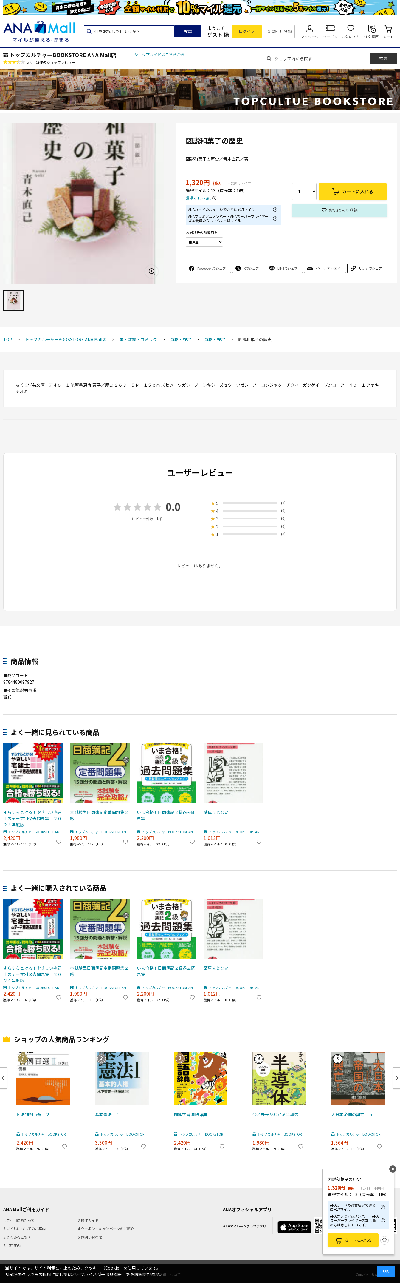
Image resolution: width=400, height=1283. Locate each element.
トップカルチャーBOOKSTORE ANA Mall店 (63, 54)
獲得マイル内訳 (198, 198)
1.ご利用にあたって (19, 1220)
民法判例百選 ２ (33, 1114)
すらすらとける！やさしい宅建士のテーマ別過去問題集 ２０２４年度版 (32, 818)
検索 (188, 31)
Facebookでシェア (211, 268)
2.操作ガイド (88, 1220)
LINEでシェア (287, 268)
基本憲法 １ (107, 1114)
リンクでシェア (370, 268)
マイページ (310, 36)
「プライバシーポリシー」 (101, 1274)
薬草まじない (216, 812)
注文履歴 (371, 36)
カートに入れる (358, 1240)
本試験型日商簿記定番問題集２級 (99, 815)
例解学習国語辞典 (190, 1114)
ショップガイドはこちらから (159, 54)
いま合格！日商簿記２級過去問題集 (166, 815)
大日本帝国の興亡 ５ (352, 1114)
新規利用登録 (280, 31)
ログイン (247, 31)
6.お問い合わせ (90, 1236)
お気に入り (351, 36)
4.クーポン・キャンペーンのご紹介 (106, 1228)
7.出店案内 (12, 1245)
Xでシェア (251, 268)
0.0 (173, 506)
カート (388, 36)
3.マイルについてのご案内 (24, 1228)
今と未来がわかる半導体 (275, 1114)
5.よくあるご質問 (17, 1236)
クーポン (330, 36)
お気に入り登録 (343, 210)
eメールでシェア (328, 268)
